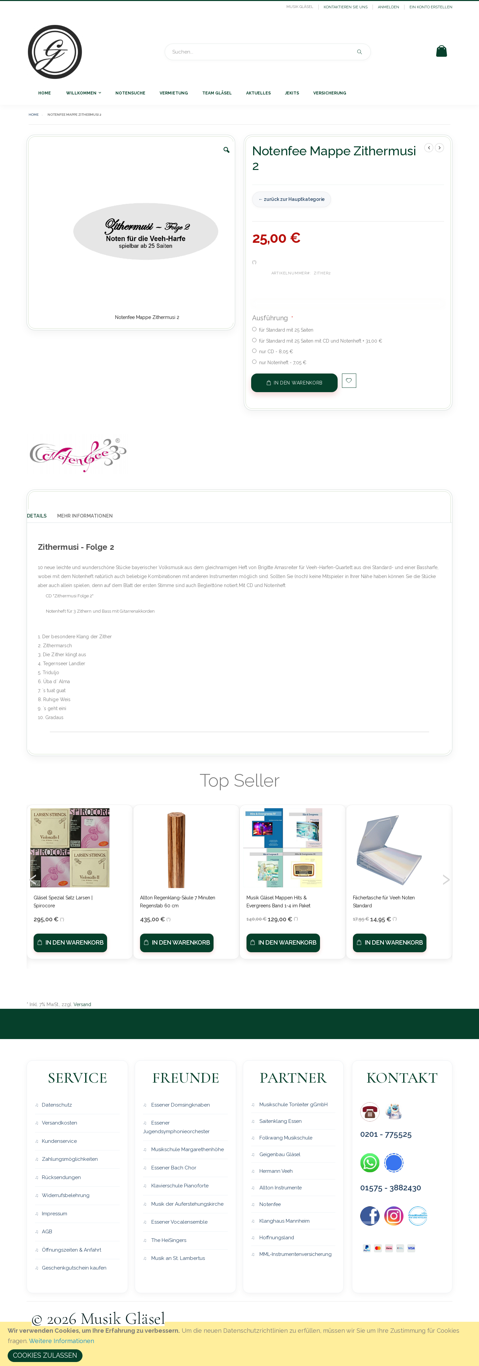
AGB (47, 1232)
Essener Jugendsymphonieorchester (176, 1127)
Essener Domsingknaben (180, 1105)
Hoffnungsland (276, 1239)
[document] (240, 1344)
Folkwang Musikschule (285, 1138)
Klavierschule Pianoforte (179, 1186)
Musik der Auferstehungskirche (187, 1204)
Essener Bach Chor (173, 1168)
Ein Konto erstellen (430, 7)
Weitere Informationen (61, 1340)
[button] (226, 155)
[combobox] (268, 52)
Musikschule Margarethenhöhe (187, 1150)
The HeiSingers (168, 1240)
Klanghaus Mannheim (284, 1222)
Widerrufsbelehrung (65, 1196)
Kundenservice (59, 1141)
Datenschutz (57, 1105)
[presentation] (33, 877)
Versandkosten (59, 1123)
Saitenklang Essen (280, 1121)
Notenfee (270, 1205)
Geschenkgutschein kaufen (74, 1268)
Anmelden (388, 7)
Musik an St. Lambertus (177, 1259)
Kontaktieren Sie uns (346, 7)
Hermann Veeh (276, 1171)
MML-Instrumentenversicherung (295, 1256)
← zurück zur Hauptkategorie (291, 199)
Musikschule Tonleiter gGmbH (293, 1104)
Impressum (54, 1214)
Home (34, 114)
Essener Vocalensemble (179, 1222)
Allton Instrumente (280, 1188)
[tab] (42, 515)
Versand (82, 1004)
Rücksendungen (61, 1177)
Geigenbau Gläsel (280, 1155)
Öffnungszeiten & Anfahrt (71, 1250)
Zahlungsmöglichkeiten (70, 1159)
